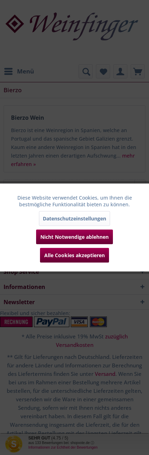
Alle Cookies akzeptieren (74, 255)
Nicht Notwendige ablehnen (74, 237)
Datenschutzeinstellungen (74, 218)
